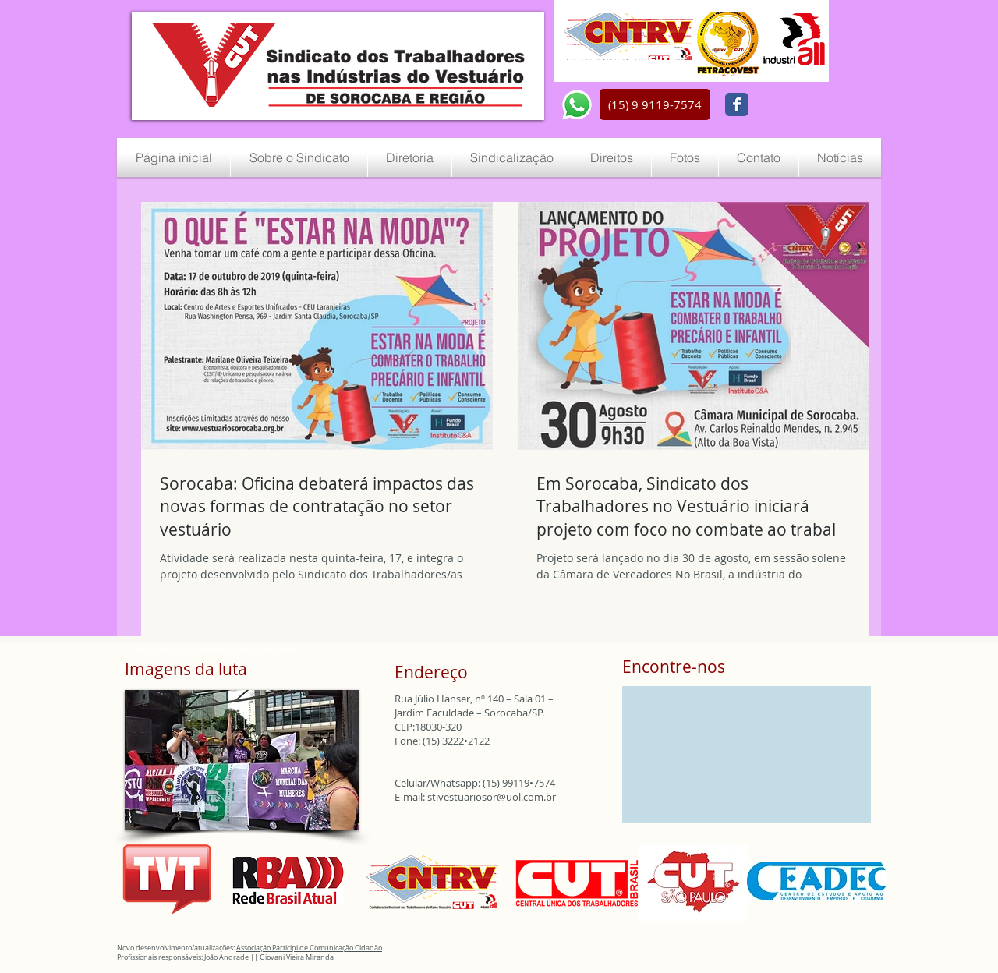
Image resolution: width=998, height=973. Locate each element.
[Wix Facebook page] (736, 104)
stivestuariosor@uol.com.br (491, 797)
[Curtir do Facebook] (793, 105)
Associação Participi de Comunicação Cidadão (309, 948)
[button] (655, 104)
